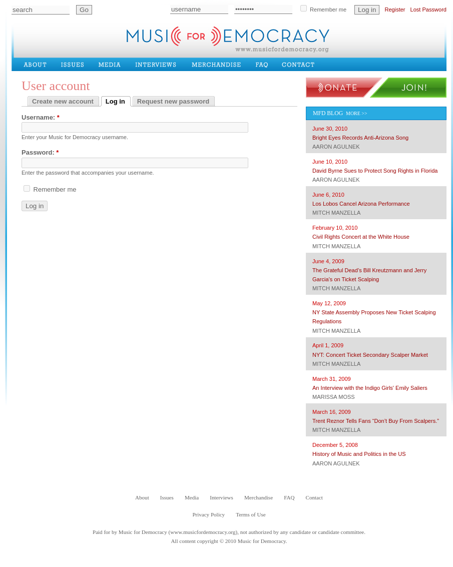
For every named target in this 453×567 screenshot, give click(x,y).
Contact (301, 64)
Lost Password (428, 10)
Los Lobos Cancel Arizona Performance (361, 204)
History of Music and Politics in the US (359, 454)
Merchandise (218, 64)
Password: (40, 152)
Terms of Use (250, 514)
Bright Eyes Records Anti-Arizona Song (360, 138)
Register (394, 10)
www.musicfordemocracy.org (202, 532)
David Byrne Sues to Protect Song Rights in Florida (375, 171)
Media (112, 64)
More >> (356, 113)
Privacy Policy (208, 514)
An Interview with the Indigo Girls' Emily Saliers (369, 388)
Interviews (158, 64)
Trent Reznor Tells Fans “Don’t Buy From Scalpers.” (375, 421)
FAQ (264, 64)
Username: (41, 117)
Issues (75, 64)
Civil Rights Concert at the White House (360, 237)
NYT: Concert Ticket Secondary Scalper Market (370, 355)
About (38, 64)
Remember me (323, 9)
